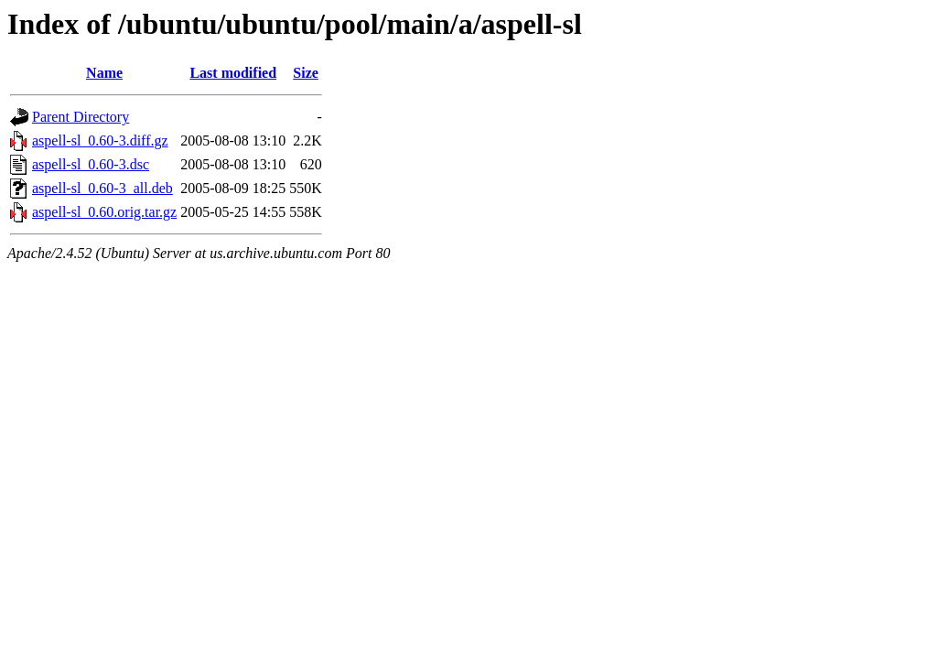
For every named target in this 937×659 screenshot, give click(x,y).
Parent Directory (80, 116)
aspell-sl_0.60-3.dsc (90, 164)
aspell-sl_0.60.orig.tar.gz (104, 212)
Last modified (232, 73)
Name (104, 73)
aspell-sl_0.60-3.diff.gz (100, 140)
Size (305, 73)
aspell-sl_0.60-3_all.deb (102, 188)
